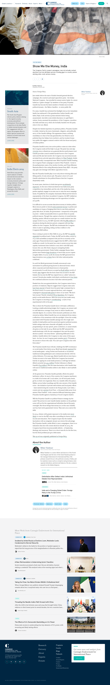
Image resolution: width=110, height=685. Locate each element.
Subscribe (79, 658)
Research (18, 3)
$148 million (65, 270)
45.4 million (50, 363)
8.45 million (43, 365)
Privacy (58, 664)
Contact (58, 657)
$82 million (70, 221)
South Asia (58, 504)
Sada (27, 558)
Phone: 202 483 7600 (10, 658)
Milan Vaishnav (38, 86)
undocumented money (59, 207)
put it (65, 338)
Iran (82, 3)
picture (46, 390)
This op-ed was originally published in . (50, 436)
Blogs (58, 651)
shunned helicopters (48, 293)
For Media (58, 666)
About (30, 3)
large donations (51, 252)
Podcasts (59, 654)
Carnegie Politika (31, 537)
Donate (101, 3)
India (65, 504)
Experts (35, 3)
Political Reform (38, 504)
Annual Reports (60, 660)
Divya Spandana (58, 295)
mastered (71, 349)
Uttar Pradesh (67, 158)
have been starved (38, 288)
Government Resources (62, 668)
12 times (49, 257)
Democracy (75, 3)
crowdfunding (56, 300)
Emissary (25, 3)
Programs (59, 645)
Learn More (10, 140)
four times (74, 277)
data (39, 273)
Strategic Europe (30, 578)
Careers (58, 662)
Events (58, 648)
